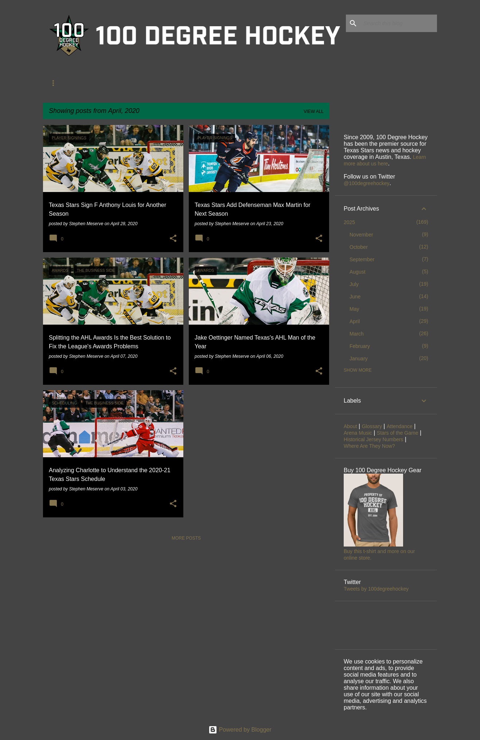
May (354, 309)
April (355, 321)
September (362, 259)
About (56, 83)
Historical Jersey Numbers (373, 439)
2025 (349, 222)
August (358, 272)
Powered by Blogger (240, 730)
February (360, 346)
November (361, 235)
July (354, 284)
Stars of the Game (238, 83)
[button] (173, 238)
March (357, 334)
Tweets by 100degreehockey (376, 589)
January (359, 358)
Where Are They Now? (369, 446)
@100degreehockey (367, 183)
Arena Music (358, 433)
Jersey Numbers (297, 83)
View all (314, 111)
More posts (186, 538)
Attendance (185, 83)
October (359, 247)
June (355, 296)
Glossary (92, 83)
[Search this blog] (398, 23)
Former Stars (137, 83)
